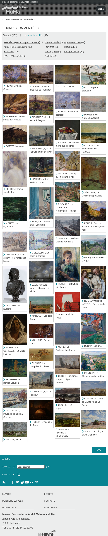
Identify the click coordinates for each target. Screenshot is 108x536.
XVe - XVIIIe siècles (13, 56)
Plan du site (9, 507)
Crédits (48, 494)
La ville (6, 494)
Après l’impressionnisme (15, 47)
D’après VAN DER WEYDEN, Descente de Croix (93, 304)
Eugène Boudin (52, 42)
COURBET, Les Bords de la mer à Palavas (90, 148)
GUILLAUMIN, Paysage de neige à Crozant (13, 413)
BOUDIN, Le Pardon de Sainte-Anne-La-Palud (93, 401)
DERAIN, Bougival (93, 346)
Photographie (51, 51)
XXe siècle (9, 51)
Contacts (49, 501)
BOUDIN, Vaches (14, 439)
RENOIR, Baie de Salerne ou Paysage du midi (93, 226)
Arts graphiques (71, 51)
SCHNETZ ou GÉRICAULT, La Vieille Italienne (14, 350)
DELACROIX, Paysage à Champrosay (63, 432)
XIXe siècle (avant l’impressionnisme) (22, 42)
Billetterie (50, 507)
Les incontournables (33, 35)
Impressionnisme (72, 42)
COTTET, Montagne (15, 146)
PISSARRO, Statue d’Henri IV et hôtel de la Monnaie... (14, 257)
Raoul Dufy (69, 47)
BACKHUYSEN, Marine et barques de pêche (40, 288)
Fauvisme (49, 47)
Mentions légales (12, 501)
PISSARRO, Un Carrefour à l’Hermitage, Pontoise (66, 207)
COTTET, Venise (66, 86)
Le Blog (6, 459)
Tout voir (7, 35)
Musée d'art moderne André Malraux (20, 2)
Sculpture (49, 56)
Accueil (6, 20)
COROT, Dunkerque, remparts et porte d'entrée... (67, 379)
